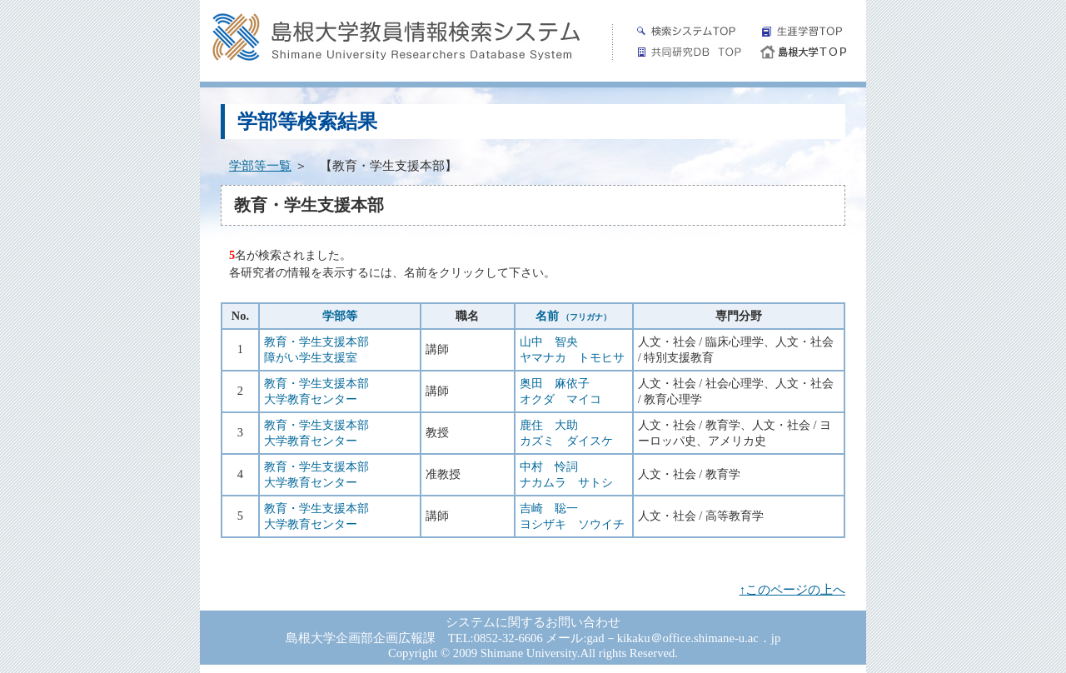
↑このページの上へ (792, 589)
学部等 (339, 315)
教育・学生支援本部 (316, 341)
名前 (573, 315)
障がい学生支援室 (310, 357)
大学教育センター (310, 399)
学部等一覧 (260, 165)
